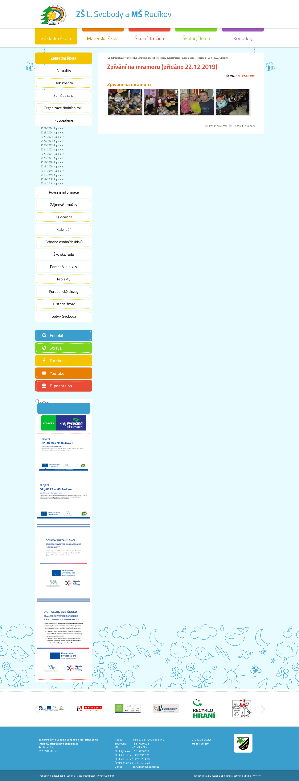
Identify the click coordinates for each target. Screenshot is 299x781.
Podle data (248, 76)
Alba (238, 76)
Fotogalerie (201, 57)
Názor (93, 776)
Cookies (71, 776)
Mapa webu (83, 776)
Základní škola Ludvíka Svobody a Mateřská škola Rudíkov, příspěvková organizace (144, 57)
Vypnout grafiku (106, 776)
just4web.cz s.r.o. (242, 776)
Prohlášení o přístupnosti (52, 776)
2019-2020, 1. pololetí (218, 57)
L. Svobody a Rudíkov (124, 14)
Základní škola (188, 57)
